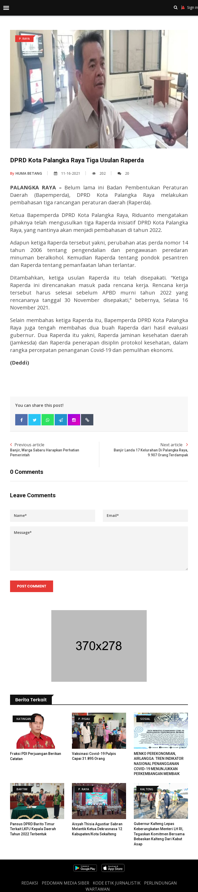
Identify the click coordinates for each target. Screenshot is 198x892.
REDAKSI (29, 883)
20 (123, 173)
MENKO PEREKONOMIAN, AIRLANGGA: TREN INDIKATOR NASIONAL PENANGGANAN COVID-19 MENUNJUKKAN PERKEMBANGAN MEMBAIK (159, 764)
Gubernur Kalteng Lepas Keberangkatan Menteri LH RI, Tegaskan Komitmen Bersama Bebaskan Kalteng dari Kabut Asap (159, 834)
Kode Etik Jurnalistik (117, 883)
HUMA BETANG (26, 173)
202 (99, 173)
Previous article (54, 450)
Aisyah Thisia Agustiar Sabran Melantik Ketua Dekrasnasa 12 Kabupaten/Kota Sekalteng (97, 829)
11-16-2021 (67, 173)
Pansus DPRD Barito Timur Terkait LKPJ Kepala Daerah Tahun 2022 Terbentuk (33, 829)
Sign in (190, 7)
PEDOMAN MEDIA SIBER (65, 883)
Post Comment (31, 586)
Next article (143, 450)
